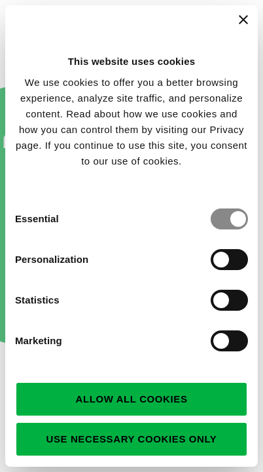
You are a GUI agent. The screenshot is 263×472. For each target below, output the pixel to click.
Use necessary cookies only (131, 438)
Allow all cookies (131, 398)
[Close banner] (243, 19)
